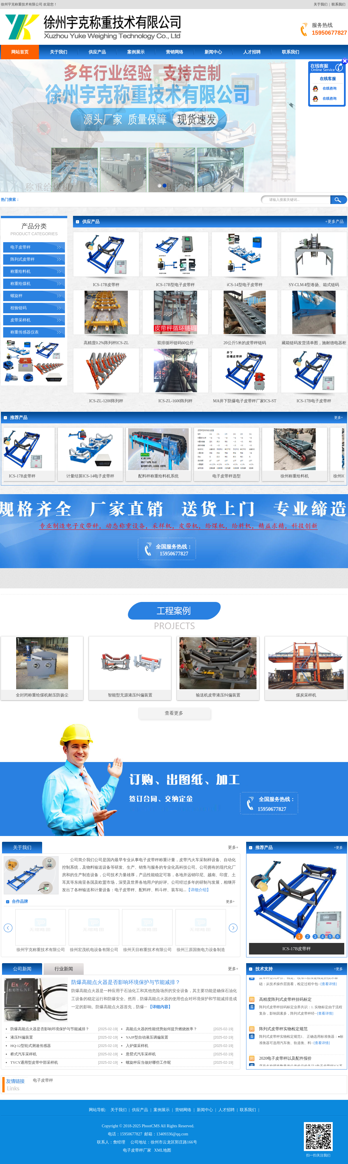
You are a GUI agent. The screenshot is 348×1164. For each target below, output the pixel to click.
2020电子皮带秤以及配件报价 (285, 1061)
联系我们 (338, 4)
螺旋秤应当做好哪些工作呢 (148, 1062)
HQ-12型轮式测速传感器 (30, 1045)
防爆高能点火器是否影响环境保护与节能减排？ (49, 1029)
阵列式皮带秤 (22, 259)
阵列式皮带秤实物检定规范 (283, 1031)
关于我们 (321, 4)
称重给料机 (20, 271)
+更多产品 (334, 221)
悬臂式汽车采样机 (141, 1054)
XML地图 (162, 1150)
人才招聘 (252, 52)
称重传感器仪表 (24, 332)
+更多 (338, 848)
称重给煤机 (20, 283)
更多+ (338, 418)
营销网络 (174, 52)
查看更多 (174, 713)
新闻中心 (213, 52)
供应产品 (97, 52)
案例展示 (136, 52)
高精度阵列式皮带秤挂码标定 (285, 1002)
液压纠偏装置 (21, 1037)
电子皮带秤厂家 (137, 1150)
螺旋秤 (16, 296)
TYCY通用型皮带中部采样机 (34, 1062)
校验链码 (18, 308)
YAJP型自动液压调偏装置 (147, 1037)
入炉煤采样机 (137, 1045)
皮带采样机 (20, 320)
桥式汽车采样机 (23, 1054)
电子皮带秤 (20, 247)
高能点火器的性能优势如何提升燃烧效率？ (161, 1029)
